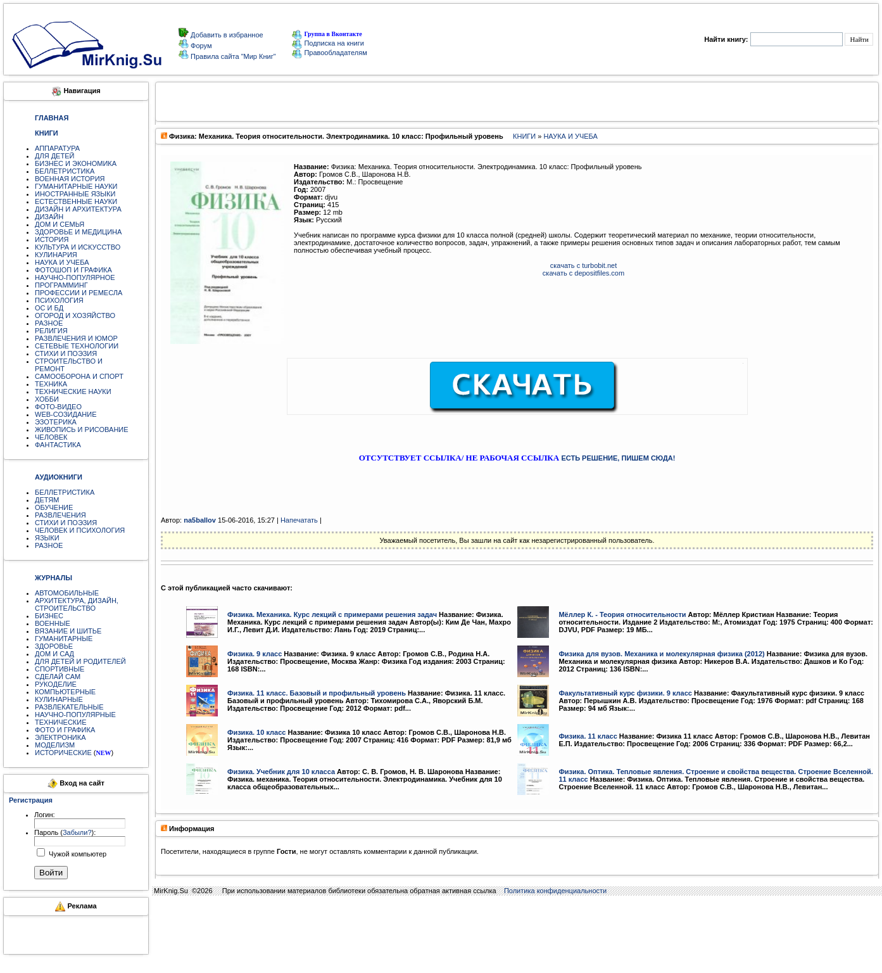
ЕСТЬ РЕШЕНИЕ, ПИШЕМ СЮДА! (618, 458)
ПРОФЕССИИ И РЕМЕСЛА (78, 292)
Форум (200, 45)
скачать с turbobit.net (583, 265)
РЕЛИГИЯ (51, 330)
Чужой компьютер (76, 854)
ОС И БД (49, 308)
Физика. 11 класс (587, 736)
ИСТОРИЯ (51, 239)
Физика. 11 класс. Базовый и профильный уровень (316, 693)
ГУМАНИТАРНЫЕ (63, 638)
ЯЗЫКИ (47, 538)
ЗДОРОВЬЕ (54, 646)
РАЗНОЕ (49, 323)
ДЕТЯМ (47, 500)
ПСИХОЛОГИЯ (59, 300)
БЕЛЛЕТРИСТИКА (64, 171)
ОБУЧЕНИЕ (54, 507)
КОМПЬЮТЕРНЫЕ (65, 692)
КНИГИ (524, 136)
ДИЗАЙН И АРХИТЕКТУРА (78, 209)
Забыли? (77, 832)
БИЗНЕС (49, 616)
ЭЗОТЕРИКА (56, 422)
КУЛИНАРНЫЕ (59, 699)
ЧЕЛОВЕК (51, 437)
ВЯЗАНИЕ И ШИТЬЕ (68, 631)
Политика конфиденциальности (555, 890)
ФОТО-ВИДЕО (58, 406)
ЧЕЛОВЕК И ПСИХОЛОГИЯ (80, 530)
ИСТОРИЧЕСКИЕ (63, 752)
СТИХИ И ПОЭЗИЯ (66, 353)
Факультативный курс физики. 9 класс (625, 693)
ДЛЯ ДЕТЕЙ (54, 156)
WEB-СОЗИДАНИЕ (66, 414)
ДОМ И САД (54, 654)
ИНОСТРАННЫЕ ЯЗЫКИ (75, 194)
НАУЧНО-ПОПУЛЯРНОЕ (75, 277)
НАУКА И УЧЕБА (62, 262)
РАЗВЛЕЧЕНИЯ (60, 515)
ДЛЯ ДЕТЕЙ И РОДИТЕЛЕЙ (80, 661)
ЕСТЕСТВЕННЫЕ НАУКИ (76, 201)
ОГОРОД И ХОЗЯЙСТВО (75, 315)
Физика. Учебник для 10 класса (281, 771)
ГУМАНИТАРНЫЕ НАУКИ (76, 186)
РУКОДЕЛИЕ (56, 684)
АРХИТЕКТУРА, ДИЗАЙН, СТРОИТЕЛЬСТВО (76, 604)
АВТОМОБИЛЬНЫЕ (67, 593)
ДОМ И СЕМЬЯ (59, 224)
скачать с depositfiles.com (583, 273)
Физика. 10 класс (256, 732)
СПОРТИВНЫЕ (59, 669)
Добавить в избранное (226, 35)
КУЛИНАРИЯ (56, 254)
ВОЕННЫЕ (52, 623)
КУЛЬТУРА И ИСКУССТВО (77, 247)
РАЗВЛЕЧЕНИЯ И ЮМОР (76, 338)
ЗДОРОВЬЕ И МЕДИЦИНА (78, 232)
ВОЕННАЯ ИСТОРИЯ (70, 178)
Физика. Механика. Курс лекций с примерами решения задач (332, 614)
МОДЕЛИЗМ (55, 745)
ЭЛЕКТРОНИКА (60, 737)
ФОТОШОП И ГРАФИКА (73, 270)
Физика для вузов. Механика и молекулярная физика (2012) (661, 654)
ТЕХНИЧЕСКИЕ (61, 722)
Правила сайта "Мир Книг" (232, 56)
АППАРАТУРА (57, 148)
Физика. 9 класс (254, 654)
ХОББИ (47, 399)
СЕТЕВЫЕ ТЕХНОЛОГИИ (76, 346)
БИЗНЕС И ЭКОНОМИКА (76, 163)
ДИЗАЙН (49, 216)
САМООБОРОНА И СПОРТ (79, 376)
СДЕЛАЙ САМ (57, 676)
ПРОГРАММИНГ (61, 285)
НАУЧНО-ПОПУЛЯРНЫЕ (75, 714)
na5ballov (200, 520)
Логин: (44, 814)
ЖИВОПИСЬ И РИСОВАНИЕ (82, 429)
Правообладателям (329, 52)
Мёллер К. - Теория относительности (622, 614)
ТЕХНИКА (51, 384)
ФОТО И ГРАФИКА (65, 730)
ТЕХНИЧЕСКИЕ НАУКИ (73, 391)
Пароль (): (65, 832)
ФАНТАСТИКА (58, 444)
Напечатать (299, 520)
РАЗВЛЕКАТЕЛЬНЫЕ (69, 707)
